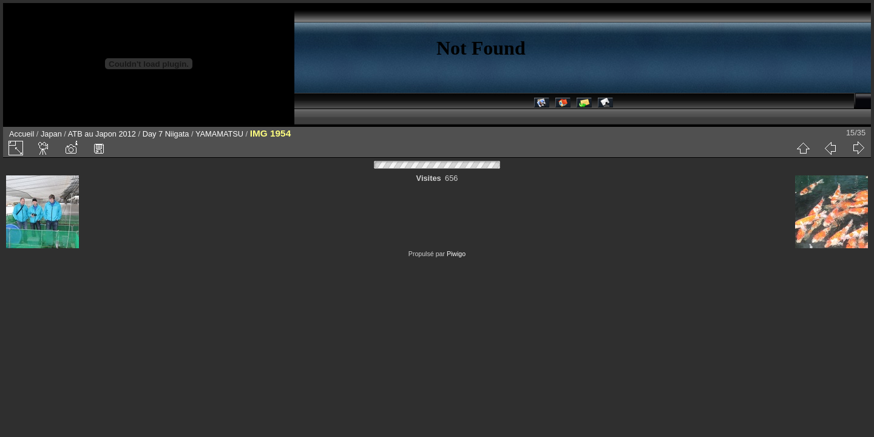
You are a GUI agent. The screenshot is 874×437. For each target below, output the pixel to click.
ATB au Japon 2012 (102, 133)
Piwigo (456, 253)
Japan (51, 133)
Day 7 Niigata (166, 133)
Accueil (21, 133)
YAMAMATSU (219, 133)
